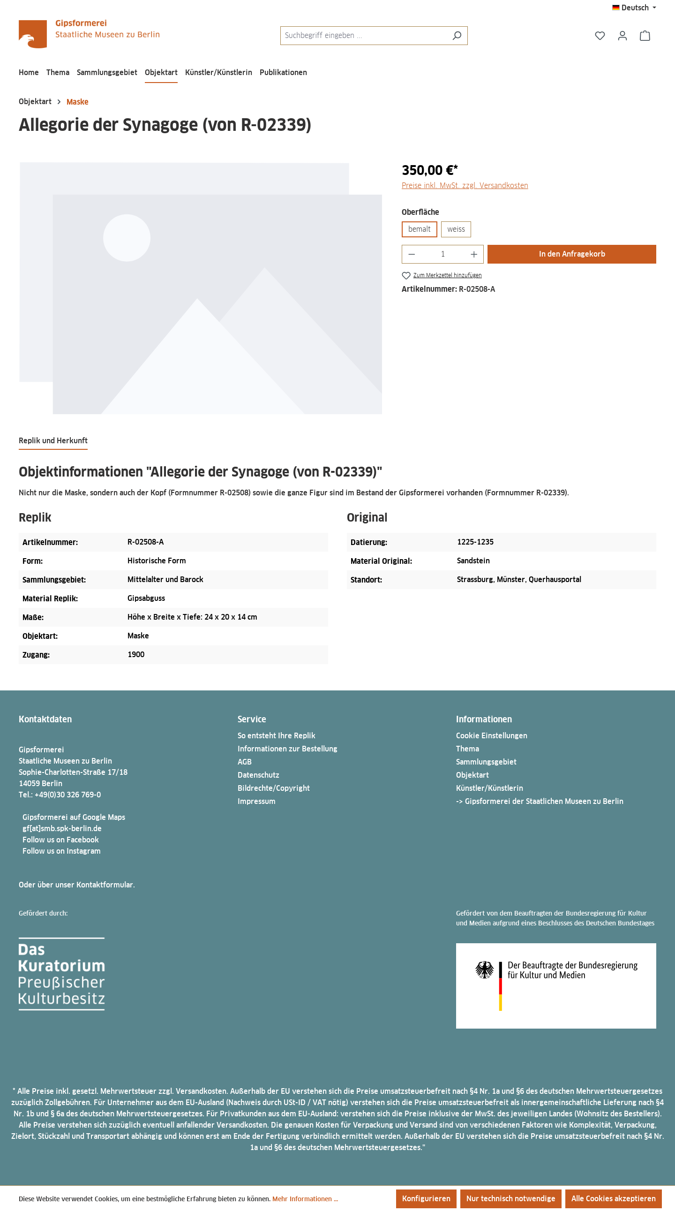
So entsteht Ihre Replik (276, 735)
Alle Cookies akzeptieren (613, 1198)
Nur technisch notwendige (510, 1198)
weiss (456, 229)
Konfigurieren (426, 1198)
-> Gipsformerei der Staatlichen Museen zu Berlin (539, 801)
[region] (200, 288)
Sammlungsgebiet (486, 762)
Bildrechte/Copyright (274, 788)
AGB (245, 762)
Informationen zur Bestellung (288, 748)
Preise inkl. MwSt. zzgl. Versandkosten (465, 185)
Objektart (472, 775)
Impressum (257, 801)
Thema (467, 748)
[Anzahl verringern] (411, 254)
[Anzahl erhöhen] (474, 254)
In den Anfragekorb (572, 254)
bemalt (419, 229)
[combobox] (363, 35)
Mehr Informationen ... (305, 1199)
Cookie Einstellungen (491, 735)
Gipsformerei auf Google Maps (73, 817)
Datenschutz (258, 775)
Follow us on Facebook (60, 839)
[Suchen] (457, 35)
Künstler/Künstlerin (489, 788)
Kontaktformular (104, 884)
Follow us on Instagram (61, 851)
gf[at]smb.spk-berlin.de (62, 828)
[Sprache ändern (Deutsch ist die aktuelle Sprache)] (634, 8)
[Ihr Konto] (622, 35)
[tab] (53, 441)
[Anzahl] (442, 254)
